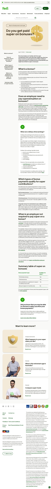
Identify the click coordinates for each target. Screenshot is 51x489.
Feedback (5, 421)
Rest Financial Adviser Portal (15, 425)
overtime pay (26, 164)
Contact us (11, 413)
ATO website (21, 250)
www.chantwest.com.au (31, 486)
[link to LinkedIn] (8, 406)
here (43, 172)
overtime (20, 223)
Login (38, 8)
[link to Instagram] (5, 406)
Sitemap (10, 418)
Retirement (30, 13)
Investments (15, 13)
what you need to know (29, 2)
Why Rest (3, 13)
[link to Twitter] (11, 406)
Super (9, 13)
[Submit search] (35, 18)
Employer (47, 13)
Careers (5, 418)
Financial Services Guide (31, 429)
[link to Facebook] (3, 406)
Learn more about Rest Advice (28, 318)
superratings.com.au (31, 481)
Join (46, 8)
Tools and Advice (38, 13)
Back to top (8, 453)
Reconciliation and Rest (8, 449)
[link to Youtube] (13, 406)
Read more (28, 349)
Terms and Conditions (14, 421)
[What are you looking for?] (25, 18)
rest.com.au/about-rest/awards (37, 477)
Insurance (22, 13)
